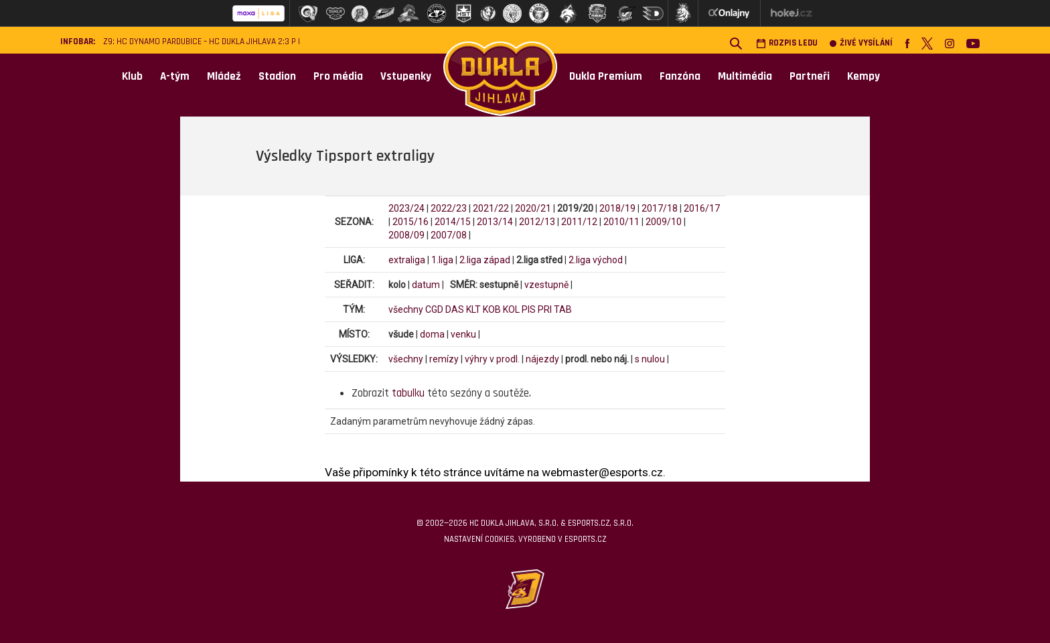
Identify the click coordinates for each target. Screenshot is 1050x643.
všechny (405, 309)
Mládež (224, 76)
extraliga (406, 260)
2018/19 (617, 208)
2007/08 (449, 235)
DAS (454, 309)
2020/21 (533, 208)
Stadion (277, 76)
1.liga (442, 260)
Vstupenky (405, 76)
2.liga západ (484, 260)
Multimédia (745, 76)
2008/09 (406, 235)
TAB (563, 309)
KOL (511, 309)
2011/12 (579, 221)
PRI (545, 309)
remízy (444, 359)
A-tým (175, 76)
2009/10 (664, 221)
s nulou (650, 359)
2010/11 (621, 221)
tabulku (408, 393)
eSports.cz (585, 539)
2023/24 (406, 208)
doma (432, 334)
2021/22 (491, 208)
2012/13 (537, 221)
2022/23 (449, 208)
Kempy (863, 76)
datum (426, 284)
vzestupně (546, 284)
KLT (473, 309)
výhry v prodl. (492, 359)
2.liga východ (596, 260)
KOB (492, 309)
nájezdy (542, 359)
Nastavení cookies (479, 539)
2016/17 (702, 208)
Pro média (338, 76)
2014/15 (453, 221)
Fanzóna (680, 76)
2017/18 (660, 208)
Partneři (810, 76)
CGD (434, 309)
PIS (529, 309)
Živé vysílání (861, 43)
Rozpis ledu (787, 43)
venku (463, 334)
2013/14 (495, 221)
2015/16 (410, 221)
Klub (132, 76)
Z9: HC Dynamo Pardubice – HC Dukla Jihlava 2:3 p (199, 42)
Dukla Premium (605, 76)
